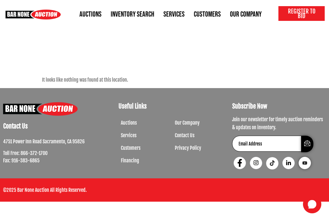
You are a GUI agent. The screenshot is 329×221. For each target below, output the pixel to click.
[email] (266, 144)
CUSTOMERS (207, 14)
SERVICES (174, 14)
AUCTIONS (90, 14)
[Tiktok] (272, 163)
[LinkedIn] (288, 163)
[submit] (307, 144)
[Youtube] (305, 163)
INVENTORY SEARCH (132, 14)
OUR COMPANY (246, 14)
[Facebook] (240, 163)
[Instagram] (256, 163)
